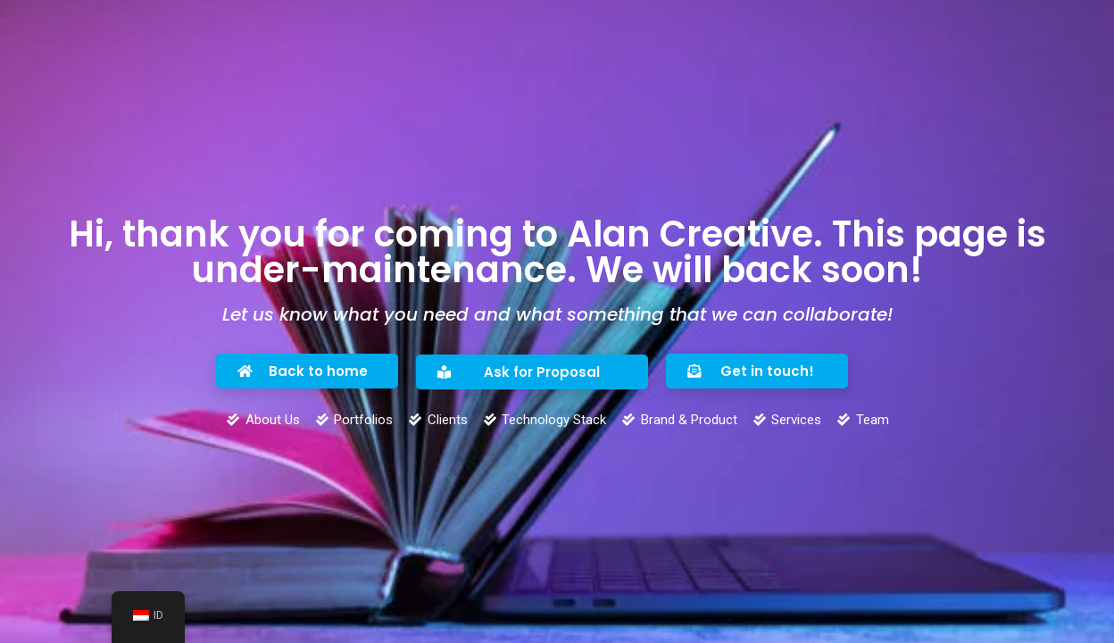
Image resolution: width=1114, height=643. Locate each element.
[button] (307, 371)
